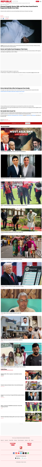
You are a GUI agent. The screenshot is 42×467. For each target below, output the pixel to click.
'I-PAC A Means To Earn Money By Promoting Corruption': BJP (11, 313)
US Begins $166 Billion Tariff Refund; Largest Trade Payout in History (12, 286)
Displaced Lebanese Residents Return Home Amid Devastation (12, 385)
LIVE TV (37, 1)
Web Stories (34, 115)
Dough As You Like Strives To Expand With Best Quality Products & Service (13, 178)
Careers (32, 440)
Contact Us (6, 440)
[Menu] (40, 1)
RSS (29, 440)
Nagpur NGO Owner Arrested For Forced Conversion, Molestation (12, 339)
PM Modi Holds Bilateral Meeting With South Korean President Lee (12, 232)
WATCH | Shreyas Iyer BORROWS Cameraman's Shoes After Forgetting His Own (14, 205)
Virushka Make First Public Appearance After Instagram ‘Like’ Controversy (13, 366)
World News (2, 233)
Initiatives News (2, 397)
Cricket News (21, 115)
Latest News (28, 115)
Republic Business (3, 287)
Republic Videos (2, 386)
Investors (26, 440)
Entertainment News (15, 115)
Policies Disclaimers (21, 440)
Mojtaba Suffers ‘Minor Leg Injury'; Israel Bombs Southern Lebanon (11, 374)
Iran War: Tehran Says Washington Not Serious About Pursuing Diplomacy (13, 151)
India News (2, 16)
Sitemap (15, 440)
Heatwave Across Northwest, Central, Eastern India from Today (11, 259)
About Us (2, 440)
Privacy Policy (11, 440)
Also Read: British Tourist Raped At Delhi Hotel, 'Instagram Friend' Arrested (12, 91)
